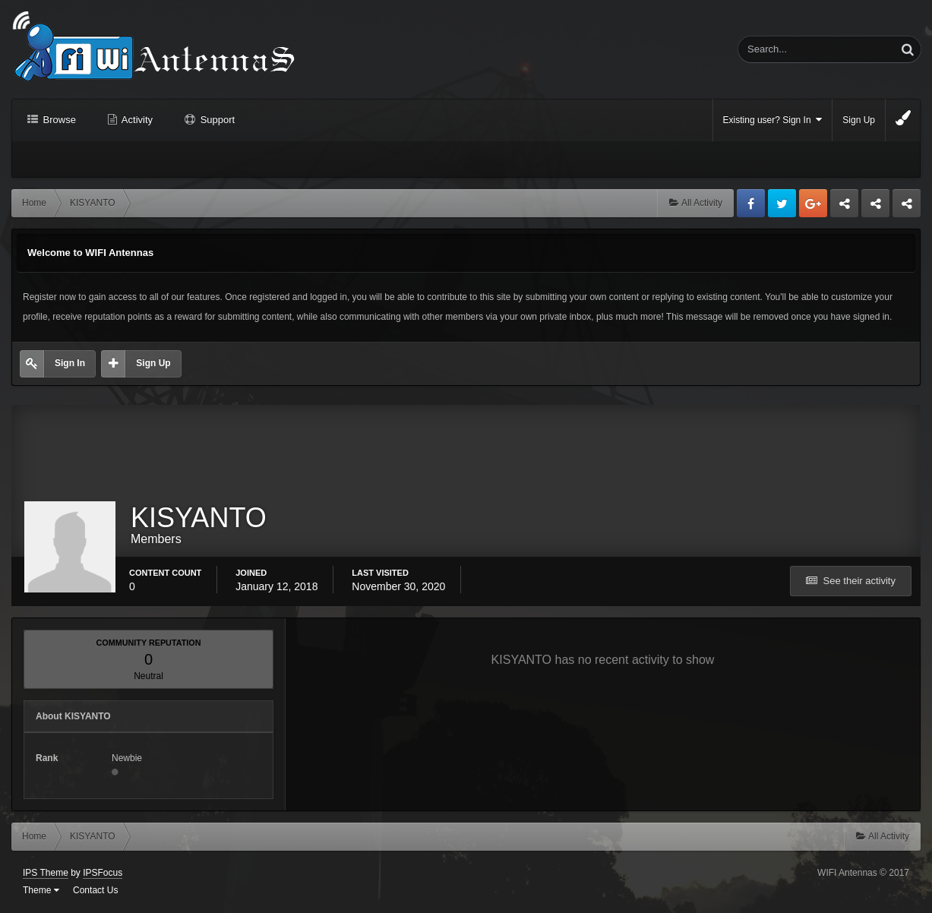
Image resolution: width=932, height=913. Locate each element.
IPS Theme (45, 872)
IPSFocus (102, 872)
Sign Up (858, 120)
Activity (136, 119)
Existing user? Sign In (773, 119)
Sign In (70, 363)
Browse (58, 119)
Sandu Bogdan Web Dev (907, 207)
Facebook (751, 203)
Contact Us (95, 890)
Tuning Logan (876, 207)
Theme (41, 890)
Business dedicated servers (844, 207)
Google (813, 203)
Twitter (782, 203)
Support (216, 119)
